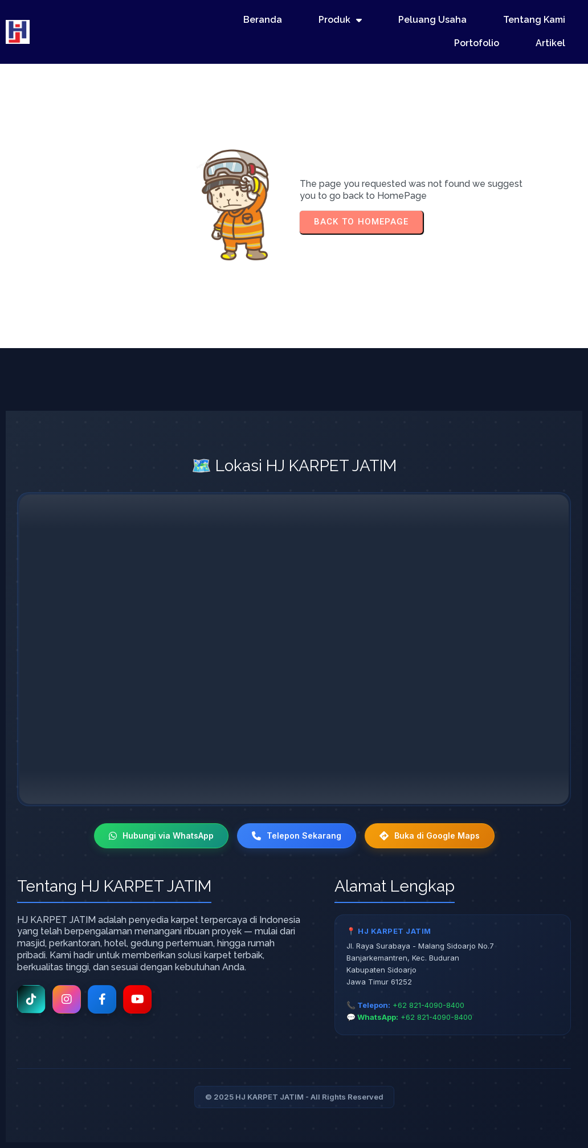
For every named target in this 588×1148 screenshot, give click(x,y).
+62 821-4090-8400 (428, 1005)
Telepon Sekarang (296, 835)
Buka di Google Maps (429, 835)
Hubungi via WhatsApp (161, 835)
